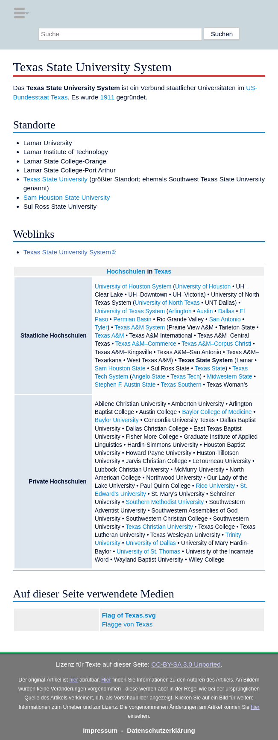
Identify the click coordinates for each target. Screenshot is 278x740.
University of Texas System (130, 311)
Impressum (100, 730)
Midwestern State (229, 376)
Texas (59, 97)
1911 (107, 97)
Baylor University (117, 420)
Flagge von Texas (127, 624)
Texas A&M (109, 335)
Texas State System (206, 360)
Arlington (179, 311)
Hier (106, 680)
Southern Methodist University (165, 502)
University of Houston (203, 286)
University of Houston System (133, 286)
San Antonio (225, 319)
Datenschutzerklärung (161, 730)
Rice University (215, 486)
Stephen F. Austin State (125, 385)
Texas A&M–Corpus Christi (216, 344)
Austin (204, 311)
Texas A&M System (139, 327)
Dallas (226, 311)
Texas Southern (181, 385)
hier (73, 680)
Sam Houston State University (66, 197)
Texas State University (55, 179)
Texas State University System (67, 252)
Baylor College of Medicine (217, 412)
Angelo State (148, 376)
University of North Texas (167, 303)
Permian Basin (132, 319)
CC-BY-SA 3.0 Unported (185, 664)
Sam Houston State (120, 368)
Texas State (210, 368)
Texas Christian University (159, 527)
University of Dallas (151, 543)
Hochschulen (126, 271)
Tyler (101, 327)
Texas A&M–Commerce (145, 344)
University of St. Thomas (148, 551)
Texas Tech (184, 376)
